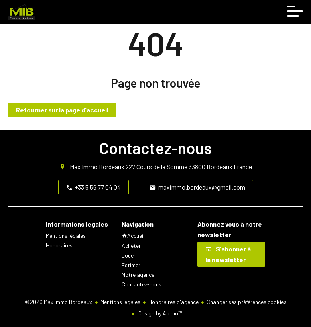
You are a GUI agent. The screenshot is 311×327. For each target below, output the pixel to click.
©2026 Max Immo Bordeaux (58, 301)
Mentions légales (120, 301)
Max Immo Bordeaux (97, 166)
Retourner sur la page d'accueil (62, 110)
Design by (159, 313)
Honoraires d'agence (173, 301)
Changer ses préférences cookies (247, 301)
